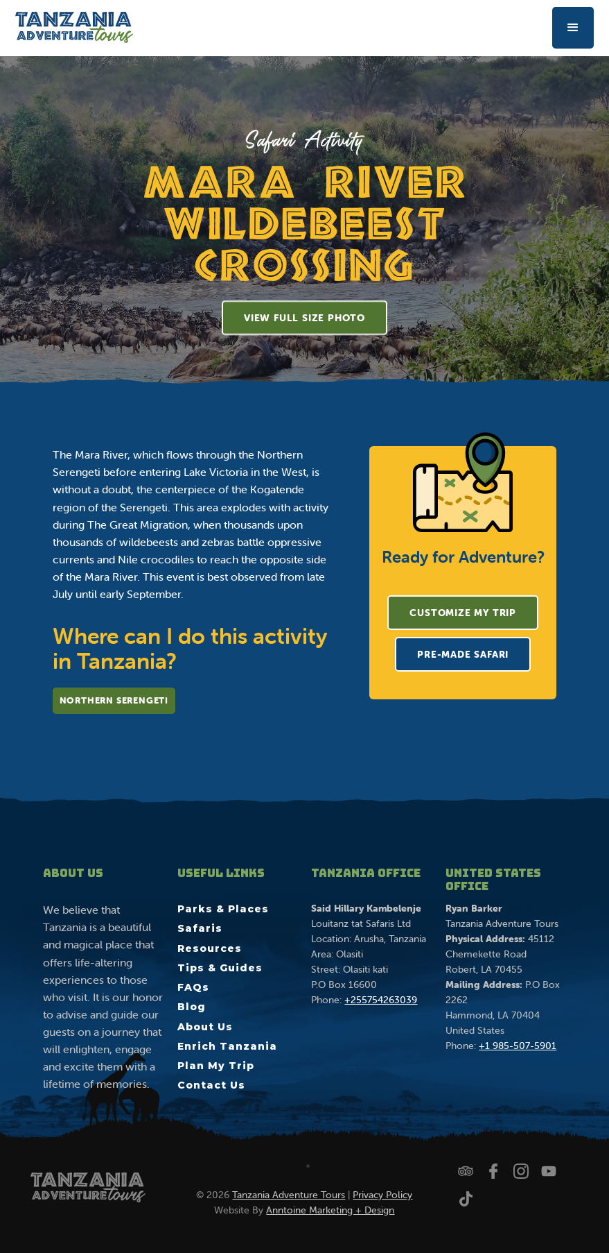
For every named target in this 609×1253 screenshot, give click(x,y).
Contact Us (211, 1085)
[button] (573, 28)
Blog (191, 1006)
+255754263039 (380, 1000)
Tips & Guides (220, 968)
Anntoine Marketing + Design (330, 1210)
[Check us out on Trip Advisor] (465, 1171)
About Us (205, 1027)
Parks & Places (223, 909)
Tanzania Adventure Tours (288, 1194)
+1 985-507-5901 (517, 1045)
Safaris (199, 928)
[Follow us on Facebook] (493, 1171)
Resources (209, 948)
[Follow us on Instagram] (521, 1171)
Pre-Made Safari (463, 654)
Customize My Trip (462, 612)
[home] (74, 27)
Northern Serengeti (114, 700)
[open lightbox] (304, 317)
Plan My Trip (215, 1065)
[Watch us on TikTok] (465, 1199)
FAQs (193, 987)
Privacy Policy (382, 1194)
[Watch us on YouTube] (549, 1171)
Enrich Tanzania (227, 1046)
